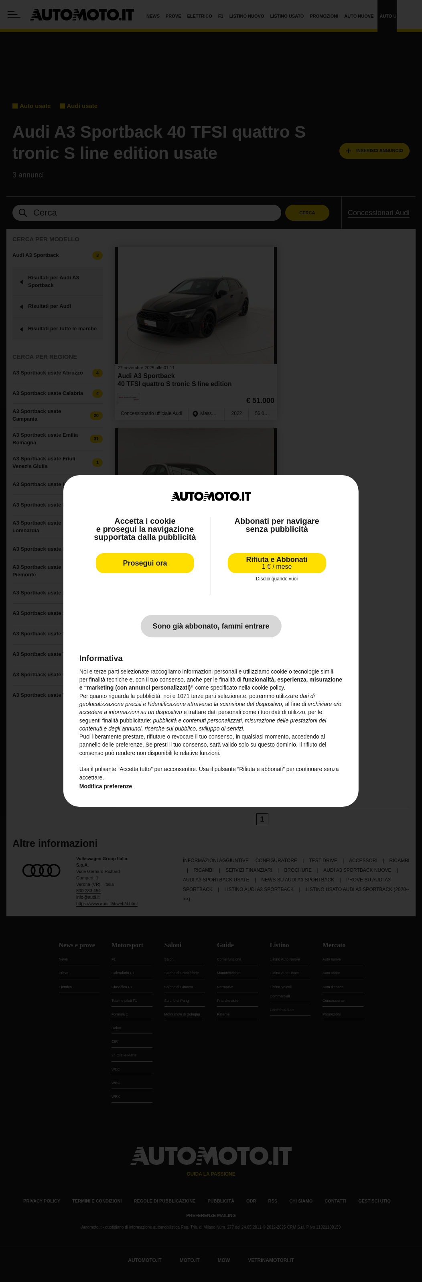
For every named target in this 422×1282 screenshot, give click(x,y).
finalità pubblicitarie (126, 720)
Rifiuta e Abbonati (276, 563)
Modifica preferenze (105, 786)
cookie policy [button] (268, 687)
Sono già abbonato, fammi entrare (210, 626)
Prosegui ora (145, 563)
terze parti (203, 696)
